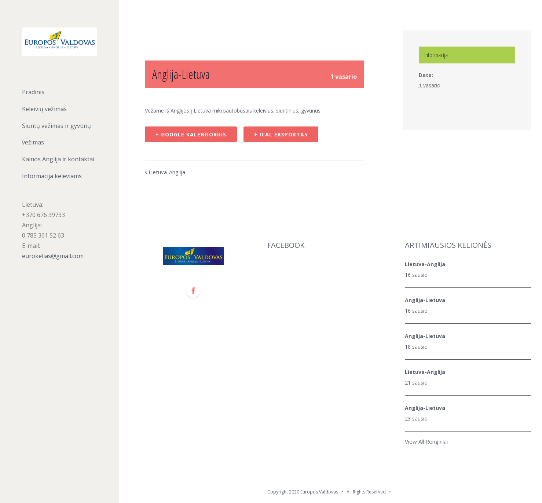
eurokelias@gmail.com (53, 256)
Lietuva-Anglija (167, 172)
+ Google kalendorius (190, 134)
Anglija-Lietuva (425, 300)
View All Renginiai (426, 441)
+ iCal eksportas (281, 134)
